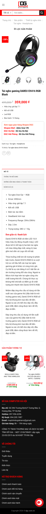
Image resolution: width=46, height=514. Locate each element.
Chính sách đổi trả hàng (12, 489)
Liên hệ (5, 470)
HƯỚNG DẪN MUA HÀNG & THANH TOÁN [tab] (17, 182)
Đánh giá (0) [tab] (8, 187)
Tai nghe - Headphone (23, 23)
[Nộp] (41, 12)
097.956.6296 (15, 414)
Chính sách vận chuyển (12, 493)
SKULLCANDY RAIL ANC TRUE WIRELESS (12, 375)
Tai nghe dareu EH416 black (18, 148)
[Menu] (3, 5)
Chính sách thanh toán (11, 484)
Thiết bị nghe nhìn (33, 20)
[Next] (43, 81)
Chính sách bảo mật (10, 498)
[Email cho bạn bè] (9, 153)
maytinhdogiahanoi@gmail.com (21, 420)
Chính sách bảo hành (11, 503)
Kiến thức (6, 465)
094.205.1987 (16, 417)
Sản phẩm (18, 20)
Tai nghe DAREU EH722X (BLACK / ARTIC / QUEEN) (34, 376)
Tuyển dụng (7, 456)
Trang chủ (6, 20)
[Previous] (1, 372)
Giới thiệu (6, 451)
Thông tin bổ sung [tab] (11, 177)
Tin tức (5, 461)
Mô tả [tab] (6, 171)
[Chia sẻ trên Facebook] (4, 153)
